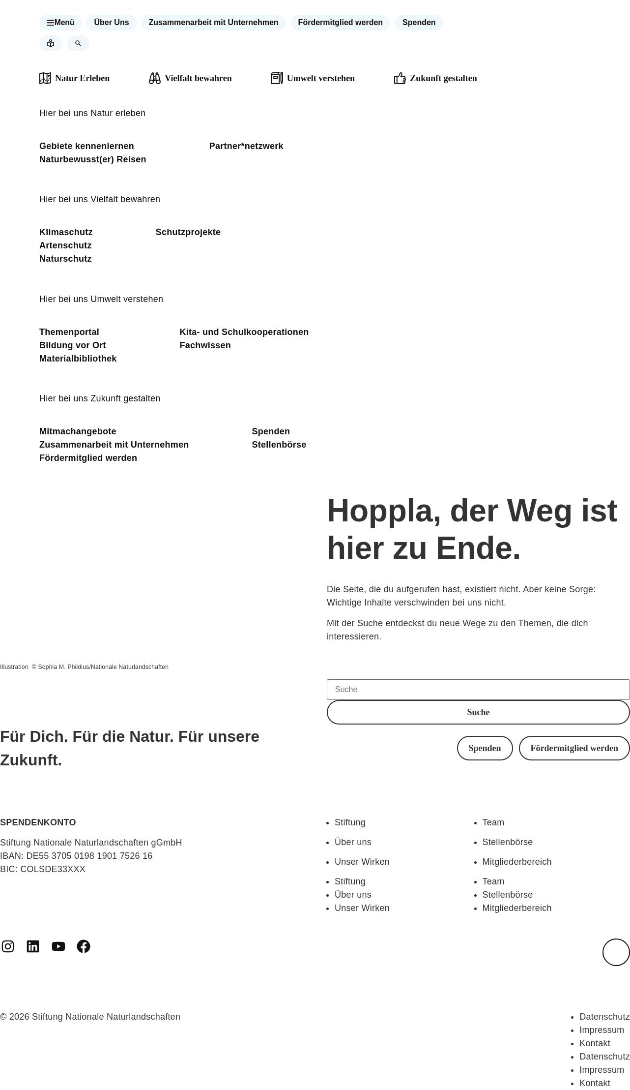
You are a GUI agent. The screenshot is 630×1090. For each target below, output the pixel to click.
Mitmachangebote (77, 431)
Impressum (601, 1030)
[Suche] (478, 689)
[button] (61, 22)
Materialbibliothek (78, 358)
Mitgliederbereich (517, 862)
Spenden (271, 431)
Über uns (353, 842)
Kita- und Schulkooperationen (244, 332)
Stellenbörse (279, 445)
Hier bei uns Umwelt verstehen (101, 299)
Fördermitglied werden (88, 458)
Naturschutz (65, 259)
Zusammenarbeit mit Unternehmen (114, 445)
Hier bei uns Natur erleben (92, 113)
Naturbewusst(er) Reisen (92, 159)
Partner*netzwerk (246, 146)
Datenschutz (604, 1017)
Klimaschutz (66, 232)
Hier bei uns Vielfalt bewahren (99, 199)
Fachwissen (205, 345)
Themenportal (69, 332)
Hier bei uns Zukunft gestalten (100, 398)
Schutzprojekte (188, 232)
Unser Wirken (362, 862)
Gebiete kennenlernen (86, 146)
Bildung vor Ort (72, 345)
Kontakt (594, 1043)
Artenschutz (65, 245)
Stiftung (350, 822)
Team (494, 822)
